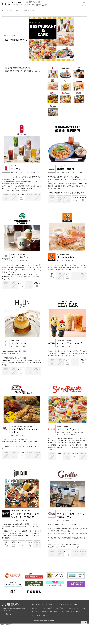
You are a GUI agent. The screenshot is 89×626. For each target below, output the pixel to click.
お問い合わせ (53, 611)
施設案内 (39, 5)
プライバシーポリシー (66, 611)
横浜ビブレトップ (36, 604)
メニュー (84, 5)
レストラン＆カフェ (61, 604)
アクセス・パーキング (35, 6)
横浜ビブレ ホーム (7, 10)
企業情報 (44, 611)
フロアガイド (27, 5)
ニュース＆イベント (44, 6)
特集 (17, 10)
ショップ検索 (31, 5)
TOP (84, 622)
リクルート (35, 611)
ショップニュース (60, 608)
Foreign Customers (5, 624)
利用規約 (78, 611)
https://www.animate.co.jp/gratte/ (72, 547)
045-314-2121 (7, 610)
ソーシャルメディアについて (39, 615)
